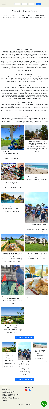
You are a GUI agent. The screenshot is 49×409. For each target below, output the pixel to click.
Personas (31, 2)
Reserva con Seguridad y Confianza (10, 394)
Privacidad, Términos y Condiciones (10, 398)
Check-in (16, 2)
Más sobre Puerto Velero (8, 397)
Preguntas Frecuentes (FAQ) (9, 395)
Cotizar (38, 4)
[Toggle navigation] (4, 3)
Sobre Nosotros (6, 389)
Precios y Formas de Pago (8, 391)
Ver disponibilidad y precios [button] (24, 337)
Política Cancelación (7, 392)
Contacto (4, 400)
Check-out (23, 2)
